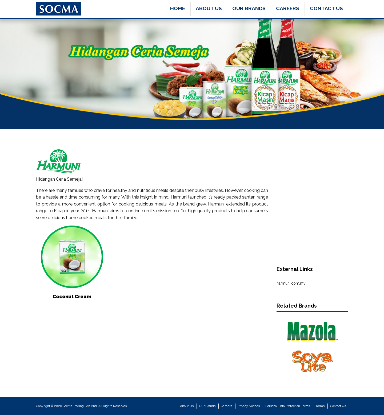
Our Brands (249, 8)
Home (177, 8)
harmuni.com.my (291, 283)
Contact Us (326, 8)
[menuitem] (177, 9)
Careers (287, 8)
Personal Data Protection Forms (287, 406)
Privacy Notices (249, 406)
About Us (209, 8)
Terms (320, 406)
